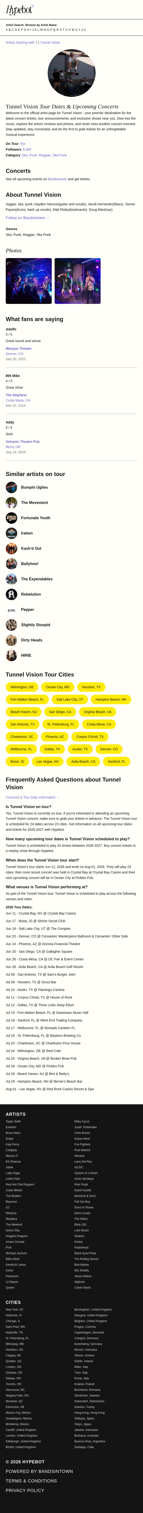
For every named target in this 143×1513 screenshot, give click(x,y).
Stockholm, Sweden (87, 1395)
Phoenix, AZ (55, 737)
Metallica (11, 1219)
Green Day (13, 1230)
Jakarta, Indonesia (86, 1430)
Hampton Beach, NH (111, 699)
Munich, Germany (85, 1349)
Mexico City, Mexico (18, 1412)
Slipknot (79, 1282)
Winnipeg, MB (15, 1344)
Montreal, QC (14, 1401)
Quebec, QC (14, 1361)
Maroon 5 (12, 1156)
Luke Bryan (81, 1230)
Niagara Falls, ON (17, 1395)
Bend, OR (13, 447)
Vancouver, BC (15, 1389)
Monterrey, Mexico (17, 1424)
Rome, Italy (81, 1378)
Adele (9, 1167)
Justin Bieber (14, 1190)
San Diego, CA (60, 712)
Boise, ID (17, 761)
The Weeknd (14, 1224)
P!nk (8, 1247)
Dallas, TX (52, 749)
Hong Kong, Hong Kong (89, 1412)
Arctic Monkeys (84, 1178)
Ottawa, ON (13, 1378)
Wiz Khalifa (81, 1270)
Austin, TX (80, 749)
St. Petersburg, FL (60, 724)
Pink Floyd (81, 1184)
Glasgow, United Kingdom (91, 1315)
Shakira (79, 1236)
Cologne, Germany (86, 1338)
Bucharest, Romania (87, 1389)
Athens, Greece (84, 1355)
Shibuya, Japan (84, 1418)
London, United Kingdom (21, 1435)
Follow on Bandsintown (28, 218)
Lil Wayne (12, 1282)
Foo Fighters (82, 1144)
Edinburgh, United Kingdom (23, 1441)
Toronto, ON (13, 1384)
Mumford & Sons (85, 1196)
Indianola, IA (14, 1315)
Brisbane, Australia (86, 1435)
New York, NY (14, 1309)
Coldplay (11, 1150)
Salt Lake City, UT (70, 699)
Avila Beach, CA (83, 761)
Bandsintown (58, 179)
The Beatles (13, 1196)
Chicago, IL (13, 1321)
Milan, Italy (81, 1367)
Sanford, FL (116, 761)
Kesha (78, 1241)
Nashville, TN (14, 1332)
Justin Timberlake (85, 1127)
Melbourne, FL (21, 749)
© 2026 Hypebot (25, 1462)
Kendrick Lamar (16, 1264)
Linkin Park (13, 1178)
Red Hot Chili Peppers (20, 1184)
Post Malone (82, 1150)
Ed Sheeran (13, 1161)
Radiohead (81, 1247)
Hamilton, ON (14, 1349)
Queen (10, 1287)
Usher (9, 1270)
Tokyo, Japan (83, 1424)
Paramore (12, 1276)
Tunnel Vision (50, 42)
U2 (7, 1207)
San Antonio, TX (23, 724)
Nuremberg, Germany (88, 1344)
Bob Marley (81, 1264)
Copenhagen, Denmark (89, 1332)
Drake (9, 1138)
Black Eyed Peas (85, 1253)
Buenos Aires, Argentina (89, 1441)
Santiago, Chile (84, 1447)
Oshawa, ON (14, 1372)
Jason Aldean (83, 1276)
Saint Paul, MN (15, 1326)
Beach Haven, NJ (24, 712)
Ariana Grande (15, 1241)
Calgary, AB (13, 1355)
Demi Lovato (82, 1213)
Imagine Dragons (17, 1236)
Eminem (11, 1127)
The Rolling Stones (86, 1259)
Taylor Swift (13, 1121)
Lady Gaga (13, 1173)
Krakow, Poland (84, 1384)
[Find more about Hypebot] (71, 9)
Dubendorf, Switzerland (89, 1401)
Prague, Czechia (85, 1326)
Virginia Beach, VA (97, 712)
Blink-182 (80, 1224)
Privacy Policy (25, 1490)
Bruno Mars (13, 1133)
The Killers (81, 1219)
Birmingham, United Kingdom (93, 1309)
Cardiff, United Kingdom (21, 1430)
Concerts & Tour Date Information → (33, 797)
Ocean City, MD (57, 687)
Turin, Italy (81, 1372)
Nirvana (79, 1156)
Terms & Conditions (31, 1481)
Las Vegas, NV (48, 761)
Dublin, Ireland (83, 1361)
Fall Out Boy (82, 1201)
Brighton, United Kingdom (90, 1321)
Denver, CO (14, 354)
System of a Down (86, 1173)
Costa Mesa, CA (18, 400)
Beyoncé (11, 1201)
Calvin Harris (82, 1287)
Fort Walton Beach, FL (27, 699)
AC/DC (78, 1167)
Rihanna (11, 1213)
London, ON (13, 1367)
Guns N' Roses (84, 1207)
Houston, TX (91, 687)
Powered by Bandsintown (39, 1471)
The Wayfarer (16, 395)
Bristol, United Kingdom (21, 1447)
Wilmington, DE (22, 687)
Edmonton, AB (15, 1407)
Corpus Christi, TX (89, 737)
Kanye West (82, 1138)
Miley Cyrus (82, 1121)
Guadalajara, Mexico (19, 1418)
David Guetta (82, 1190)
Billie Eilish (12, 1259)
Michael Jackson (16, 1253)
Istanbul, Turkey (84, 1407)
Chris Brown (82, 1133)
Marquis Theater (19, 348)
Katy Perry (12, 1144)
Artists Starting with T (22, 42)
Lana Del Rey (83, 1161)
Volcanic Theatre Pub (23, 442)
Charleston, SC (22, 737)
